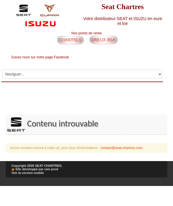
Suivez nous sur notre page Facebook (40, 57)
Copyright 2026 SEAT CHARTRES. (36, 165)
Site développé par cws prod (34, 169)
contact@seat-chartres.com (121, 148)
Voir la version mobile (27, 173)
